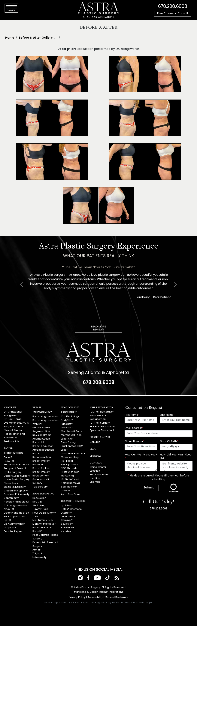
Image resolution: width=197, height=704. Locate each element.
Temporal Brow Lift (15, 467)
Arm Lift (36, 546)
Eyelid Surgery (12, 471)
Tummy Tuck (39, 507)
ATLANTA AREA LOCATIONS (98, 17)
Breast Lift (38, 441)
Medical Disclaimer (116, 593)
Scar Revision (69, 485)
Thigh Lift (37, 550)
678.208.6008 (172, 6)
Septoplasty (11, 496)
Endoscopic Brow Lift (16, 463)
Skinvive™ (66, 517)
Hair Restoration (101, 407)
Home (9, 37)
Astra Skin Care (70, 492)
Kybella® (66, 528)
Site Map (95, 481)
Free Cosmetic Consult (172, 13)
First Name (132, 415)
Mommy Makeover (43, 521)
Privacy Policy (77, 593)
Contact (95, 462)
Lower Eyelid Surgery (16, 478)
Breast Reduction (42, 445)
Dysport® (66, 510)
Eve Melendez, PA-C (16, 422)
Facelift (8, 456)
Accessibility (95, 593)
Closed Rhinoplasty (15, 489)
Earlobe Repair (13, 528)
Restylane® (67, 525)
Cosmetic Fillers (72, 498)
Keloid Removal (70, 481)
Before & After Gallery (36, 37)
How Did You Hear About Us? (176, 456)
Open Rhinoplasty (15, 485)
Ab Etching (38, 503)
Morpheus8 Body (71, 431)
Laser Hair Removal (72, 452)
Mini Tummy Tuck (42, 517)
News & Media (12, 429)
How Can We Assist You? (141, 456)
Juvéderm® (68, 514)
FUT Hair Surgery (99, 422)
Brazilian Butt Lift (41, 525)
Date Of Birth (169, 441)
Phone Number (134, 441)
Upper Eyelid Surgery (16, 474)
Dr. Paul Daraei (13, 419)
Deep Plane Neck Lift (16, 510)
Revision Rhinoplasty (16, 499)
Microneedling (70, 456)
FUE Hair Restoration (102, 411)
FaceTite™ (67, 423)
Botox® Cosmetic (71, 507)
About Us (10, 407)
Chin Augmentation (15, 503)
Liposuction (39, 496)
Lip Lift (7, 517)
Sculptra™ (67, 521)
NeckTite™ (67, 427)
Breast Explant (40, 467)
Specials (95, 455)
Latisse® (66, 488)
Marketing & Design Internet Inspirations (98, 588)
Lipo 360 (37, 499)
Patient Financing (14, 433)
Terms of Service (135, 598)
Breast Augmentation (45, 416)
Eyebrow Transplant (102, 429)
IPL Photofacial (69, 477)
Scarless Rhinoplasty (16, 492)
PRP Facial (67, 459)
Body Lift (37, 528)
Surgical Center (13, 426)
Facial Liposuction (14, 514)
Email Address (134, 428)
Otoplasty (10, 525)
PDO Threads (69, 467)
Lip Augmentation (14, 521)
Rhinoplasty (11, 481)
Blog (93, 447)
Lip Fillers (66, 503)
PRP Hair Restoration (102, 426)
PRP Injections (69, 463)
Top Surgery (39, 485)
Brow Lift (9, 460)
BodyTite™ (67, 420)
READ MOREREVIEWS (98, 328)
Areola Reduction (43, 449)
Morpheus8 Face (71, 434)
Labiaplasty (39, 553)
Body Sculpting (42, 491)
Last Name (167, 415)
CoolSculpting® (70, 416)
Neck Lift (9, 507)
